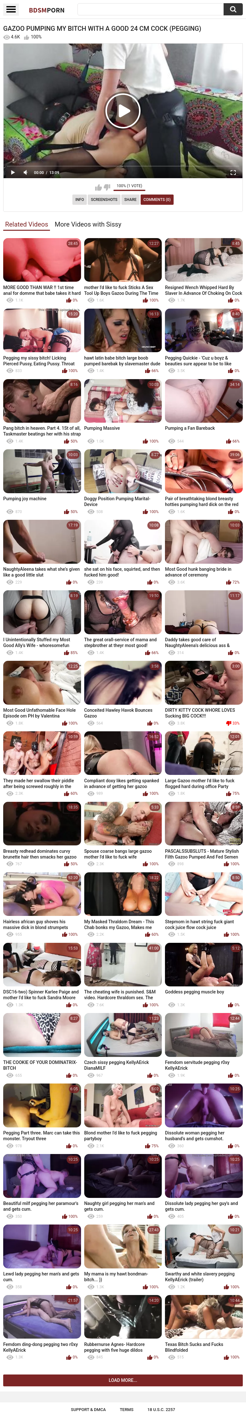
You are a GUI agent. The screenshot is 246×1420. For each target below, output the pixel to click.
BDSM (47, 9)
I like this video (98, 187)
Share (130, 199)
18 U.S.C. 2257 (161, 1409)
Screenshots (104, 199)
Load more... (123, 1380)
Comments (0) (157, 199)
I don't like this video (106, 187)
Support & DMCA (88, 1409)
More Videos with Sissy (88, 224)
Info (79, 199)
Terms (127, 1409)
